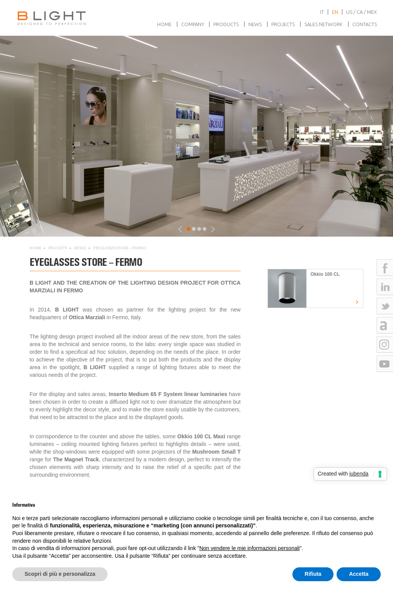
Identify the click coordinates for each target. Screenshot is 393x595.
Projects (283, 24)
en (335, 12)
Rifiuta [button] (313, 574)
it (322, 12)
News (255, 24)
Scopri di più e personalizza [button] (60, 574)
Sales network (323, 24)
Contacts (364, 24)
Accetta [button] (358, 574)
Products (226, 24)
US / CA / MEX (361, 12)
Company (192, 24)
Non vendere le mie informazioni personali (249, 548)
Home (164, 24)
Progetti (57, 248)
